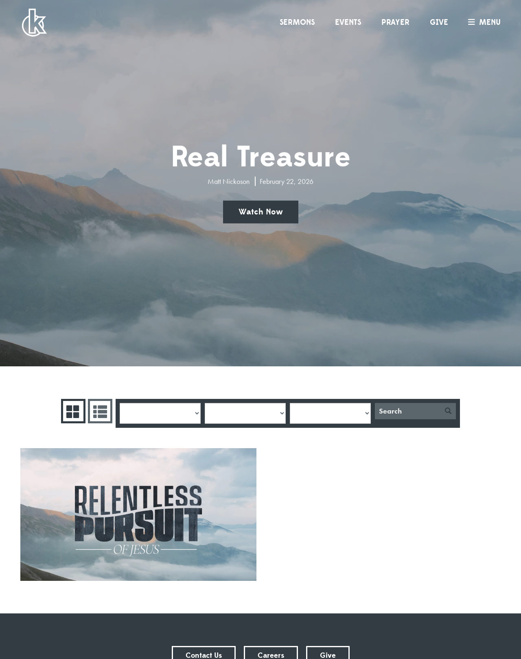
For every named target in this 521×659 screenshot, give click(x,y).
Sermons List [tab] (99, 411)
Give (439, 22)
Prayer (395, 22)
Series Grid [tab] (72, 411)
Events (348, 22)
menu (482, 22)
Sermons (297, 22)
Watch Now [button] (261, 212)
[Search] (407, 411)
